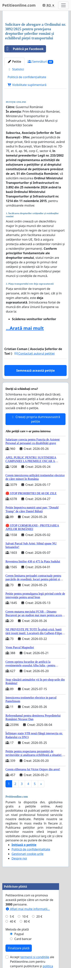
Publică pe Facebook (24, 48)
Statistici (16, 69)
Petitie (14, 61)
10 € (25, 916)
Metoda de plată (17, 929)
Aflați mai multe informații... (27, 909)
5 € (12, 916)
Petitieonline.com (19, 5)
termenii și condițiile (34, 957)
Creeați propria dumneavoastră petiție (35, 419)
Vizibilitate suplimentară (27, 85)
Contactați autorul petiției (35, 353)
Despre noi (19, 858)
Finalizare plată (18, 948)
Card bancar (23, 939)
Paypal (19, 934)
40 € (13, 921)
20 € (39, 916)
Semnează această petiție (35, 370)
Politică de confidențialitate (27, 77)
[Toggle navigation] (63, 5)
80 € (27, 921)
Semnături (40, 61)
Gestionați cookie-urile (28, 854)
